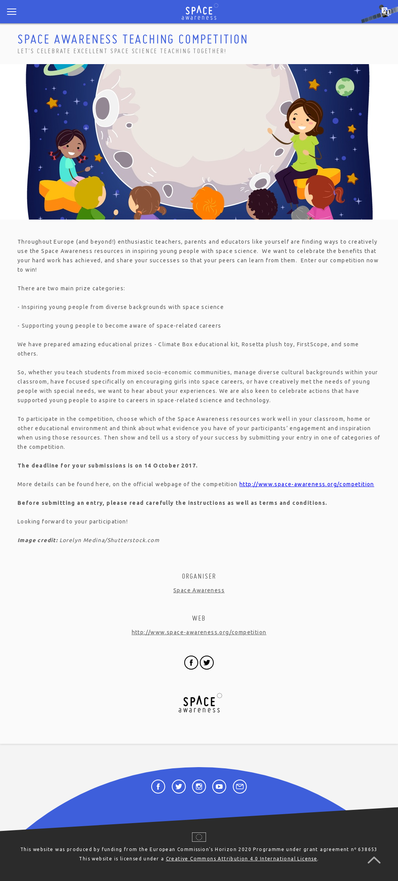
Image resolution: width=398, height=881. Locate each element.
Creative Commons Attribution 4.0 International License (242, 858)
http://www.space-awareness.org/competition (306, 484)
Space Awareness (199, 590)
